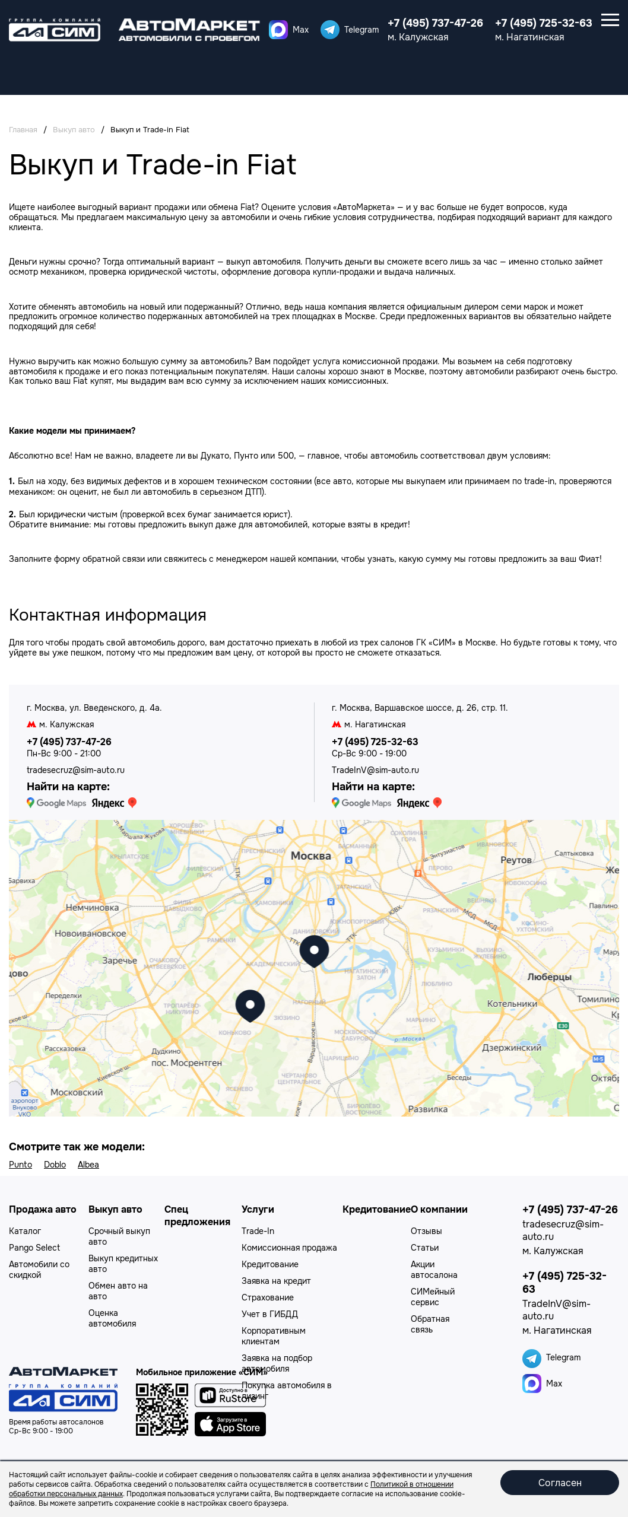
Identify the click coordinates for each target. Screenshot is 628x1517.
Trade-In (258, 1231)
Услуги (258, 1209)
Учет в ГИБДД (270, 1314)
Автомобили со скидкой (39, 1269)
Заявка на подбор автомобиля (277, 1363)
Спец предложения (197, 1215)
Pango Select (34, 1247)
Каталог (25, 1231)
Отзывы (426, 1231)
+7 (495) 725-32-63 (543, 23)
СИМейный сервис (433, 1297)
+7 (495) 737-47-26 (435, 23)
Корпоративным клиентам (274, 1336)
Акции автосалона (434, 1269)
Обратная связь (430, 1324)
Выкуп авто (115, 1209)
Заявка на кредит (276, 1281)
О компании (439, 1209)
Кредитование (270, 1264)
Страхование (268, 1297)
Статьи (425, 1247)
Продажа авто (43, 1209)
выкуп (238, 261)
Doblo (55, 1164)
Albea (88, 1164)
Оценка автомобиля (112, 1318)
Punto (20, 1164)
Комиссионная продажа (289, 1247)
